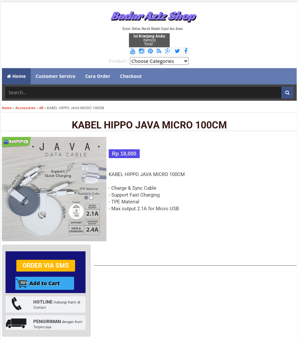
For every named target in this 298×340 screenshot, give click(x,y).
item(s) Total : (149, 40)
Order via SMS (46, 265)
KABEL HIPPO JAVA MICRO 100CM (149, 125)
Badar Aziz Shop (153, 15)
